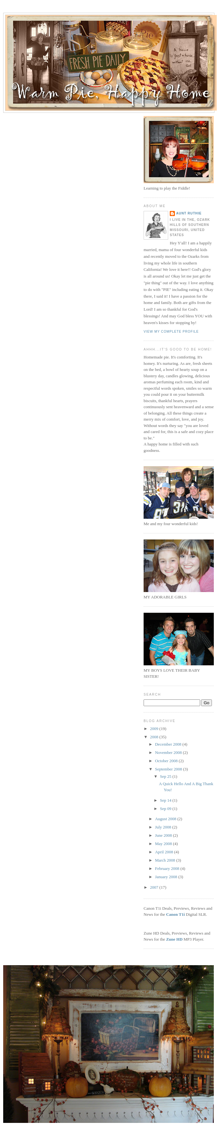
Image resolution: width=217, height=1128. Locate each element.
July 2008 (163, 827)
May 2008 (164, 843)
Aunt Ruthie (189, 213)
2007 (154, 887)
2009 (154, 728)
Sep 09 (166, 808)
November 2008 (169, 752)
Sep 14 (166, 800)
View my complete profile (171, 331)
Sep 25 (166, 776)
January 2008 (166, 876)
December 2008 (169, 744)
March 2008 (165, 860)
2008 (154, 736)
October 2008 (167, 760)
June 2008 (164, 835)
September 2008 (169, 769)
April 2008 (164, 852)
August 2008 (166, 818)
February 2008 (167, 868)
